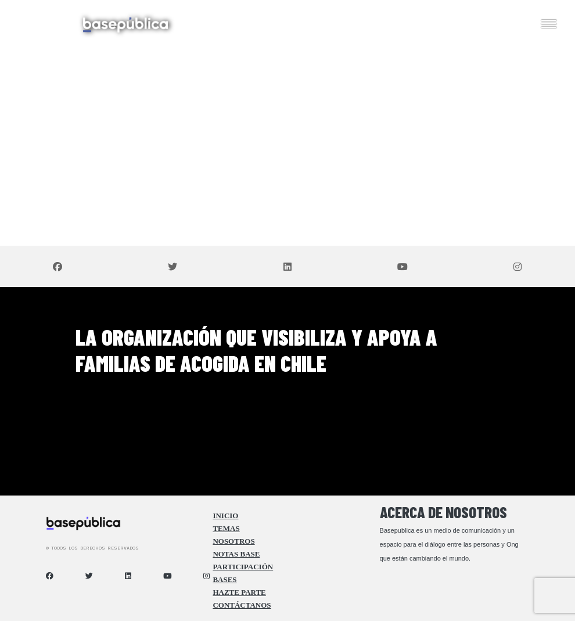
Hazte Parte (239, 592)
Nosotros (233, 541)
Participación (243, 567)
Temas (226, 528)
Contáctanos (242, 605)
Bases (224, 579)
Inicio (225, 516)
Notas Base (236, 554)
